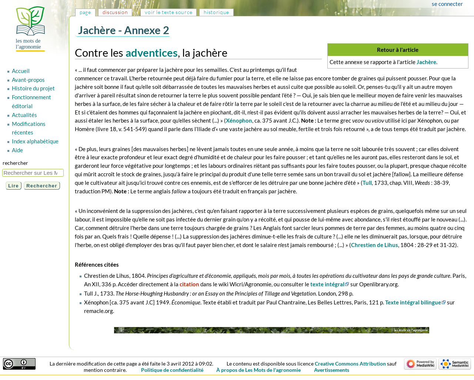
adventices (152, 52)
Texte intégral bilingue (413, 302)
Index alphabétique (35, 141)
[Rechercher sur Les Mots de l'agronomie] (33, 173)
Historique (216, 12)
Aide (17, 150)
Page (85, 12)
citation (189, 284)
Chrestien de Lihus (374, 244)
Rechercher (15, 163)
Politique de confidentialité (172, 370)
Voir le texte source (168, 12)
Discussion (115, 12)
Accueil (21, 70)
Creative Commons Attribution (350, 363)
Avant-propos (28, 79)
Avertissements (331, 370)
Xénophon (239, 120)
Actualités (24, 114)
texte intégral (327, 284)
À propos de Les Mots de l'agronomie (258, 370)
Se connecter (447, 3)
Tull (367, 182)
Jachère (426, 62)
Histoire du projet (33, 88)
